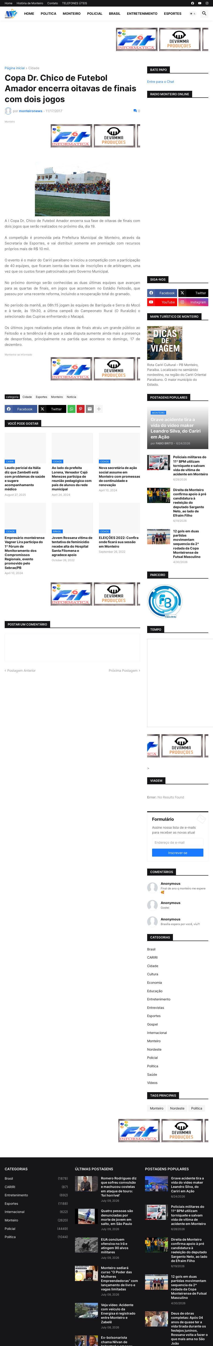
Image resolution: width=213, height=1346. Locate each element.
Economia (154, 982)
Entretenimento (142, 13)
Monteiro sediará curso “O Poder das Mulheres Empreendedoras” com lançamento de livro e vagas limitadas (119, 1278)
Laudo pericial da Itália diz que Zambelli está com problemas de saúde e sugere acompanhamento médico (25, 478)
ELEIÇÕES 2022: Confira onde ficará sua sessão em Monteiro (118, 542)
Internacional (157, 1033)
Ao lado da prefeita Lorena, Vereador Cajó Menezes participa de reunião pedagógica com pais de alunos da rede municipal (72, 478)
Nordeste (154, 1049)
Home (8, 3)
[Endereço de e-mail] (177, 842)
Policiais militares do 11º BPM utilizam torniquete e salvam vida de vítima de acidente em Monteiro (190, 465)
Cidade (33, 68)
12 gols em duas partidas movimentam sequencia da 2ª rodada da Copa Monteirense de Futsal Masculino (187, 544)
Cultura (152, 974)
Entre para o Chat (160, 82)
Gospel (152, 1024)
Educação (154, 991)
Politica (48, 13)
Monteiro (72, 13)
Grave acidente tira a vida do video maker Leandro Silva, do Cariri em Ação (187, 1184)
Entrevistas (155, 1008)
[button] (193, 13)
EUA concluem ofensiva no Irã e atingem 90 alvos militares (114, 1245)
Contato (52, 3)
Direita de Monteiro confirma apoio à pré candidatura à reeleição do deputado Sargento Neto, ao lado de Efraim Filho (189, 502)
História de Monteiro (30, 3)
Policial (94, 13)
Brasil (114, 13)
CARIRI (152, 957)
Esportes (172, 13)
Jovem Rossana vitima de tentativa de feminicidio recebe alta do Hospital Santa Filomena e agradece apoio (72, 546)
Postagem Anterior (21, 670)
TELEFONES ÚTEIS (74, 3)
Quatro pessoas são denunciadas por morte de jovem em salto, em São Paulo (117, 1217)
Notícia (71, 397)
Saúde (152, 1074)
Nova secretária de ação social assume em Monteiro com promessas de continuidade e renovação (119, 476)
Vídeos (152, 1083)
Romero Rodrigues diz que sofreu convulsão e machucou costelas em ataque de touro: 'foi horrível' (119, 1186)
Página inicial (15, 68)
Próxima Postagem (123, 670)
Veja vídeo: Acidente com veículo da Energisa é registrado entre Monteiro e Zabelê (118, 1313)
